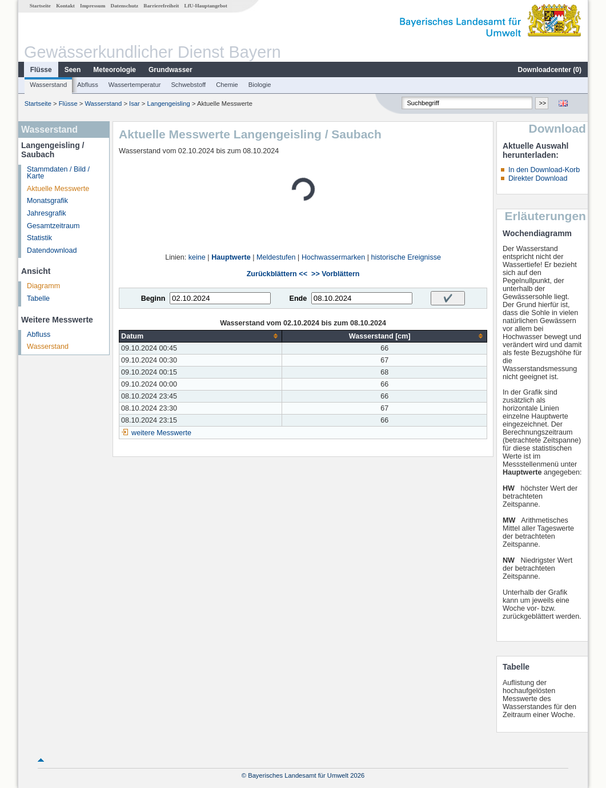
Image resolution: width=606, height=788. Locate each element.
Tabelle (38, 298)
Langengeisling (168, 103)
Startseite (40, 6)
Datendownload (52, 250)
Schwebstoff (188, 84)
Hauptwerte (231, 257)
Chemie (227, 84)
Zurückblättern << (277, 274)
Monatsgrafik (47, 201)
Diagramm (43, 286)
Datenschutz (125, 6)
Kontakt (65, 6)
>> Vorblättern (335, 274)
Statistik (39, 238)
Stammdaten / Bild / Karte (58, 173)
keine (197, 257)
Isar (134, 103)
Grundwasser (170, 70)
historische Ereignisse (406, 257)
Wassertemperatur (135, 84)
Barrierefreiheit (161, 6)
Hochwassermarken (333, 257)
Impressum (92, 6)
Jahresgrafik (46, 213)
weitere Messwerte (161, 433)
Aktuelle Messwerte (58, 189)
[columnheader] (200, 336)
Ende (298, 298)
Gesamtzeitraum (53, 226)
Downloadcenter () (549, 70)
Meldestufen (276, 257)
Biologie (259, 84)
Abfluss (87, 84)
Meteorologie (114, 70)
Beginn (153, 298)
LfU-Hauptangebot (205, 6)
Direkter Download (538, 178)
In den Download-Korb (544, 170)
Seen (73, 70)
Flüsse (41, 70)
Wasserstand (48, 84)
